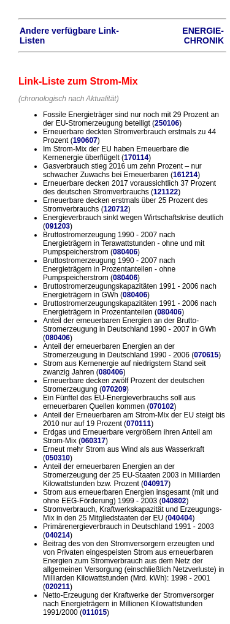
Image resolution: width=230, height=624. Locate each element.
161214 (185, 174)
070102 (161, 406)
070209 (114, 389)
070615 (206, 355)
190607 (85, 140)
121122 (165, 192)
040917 (156, 483)
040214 (57, 535)
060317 (93, 440)
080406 (125, 252)
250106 (167, 123)
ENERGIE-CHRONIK (203, 35)
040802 (173, 501)
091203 (57, 226)
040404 (179, 518)
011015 (94, 612)
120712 (116, 209)
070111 (138, 423)
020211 (57, 586)
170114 (136, 157)
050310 (57, 458)
